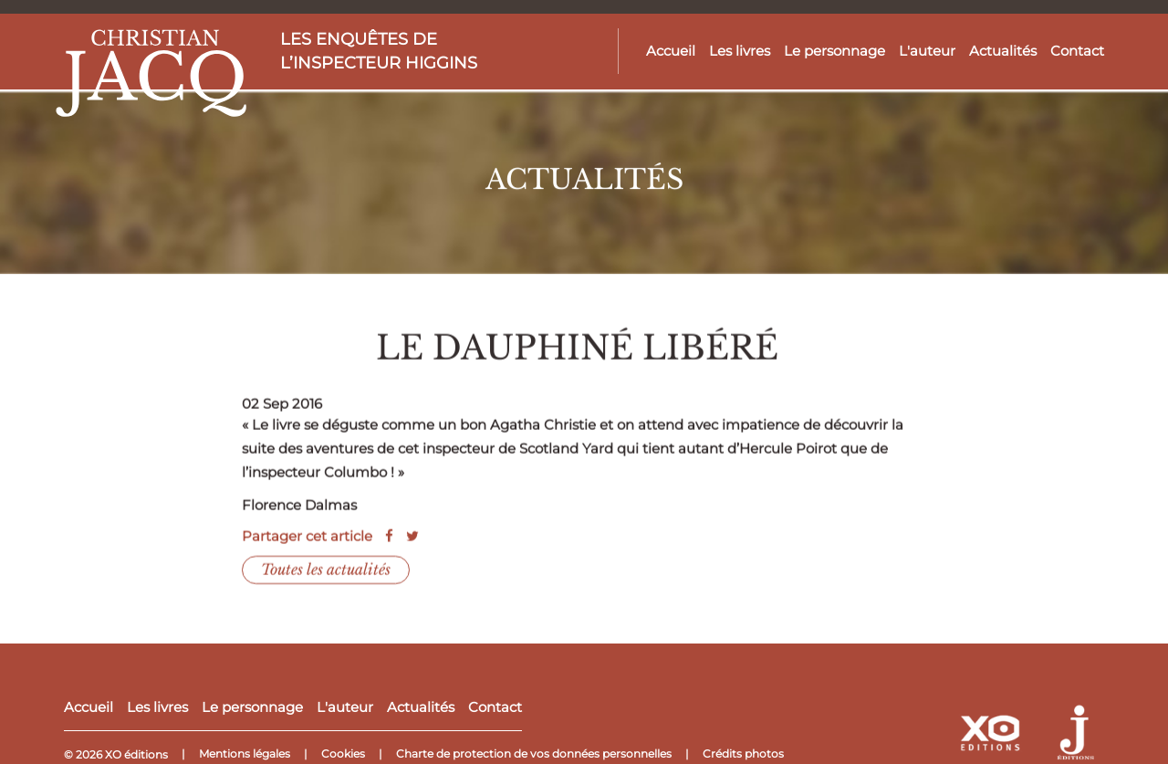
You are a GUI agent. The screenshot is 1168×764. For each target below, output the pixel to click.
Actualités (1003, 50)
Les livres (739, 50)
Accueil (670, 50)
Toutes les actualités (326, 576)
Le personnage (834, 50)
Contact (1077, 50)
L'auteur (927, 50)
